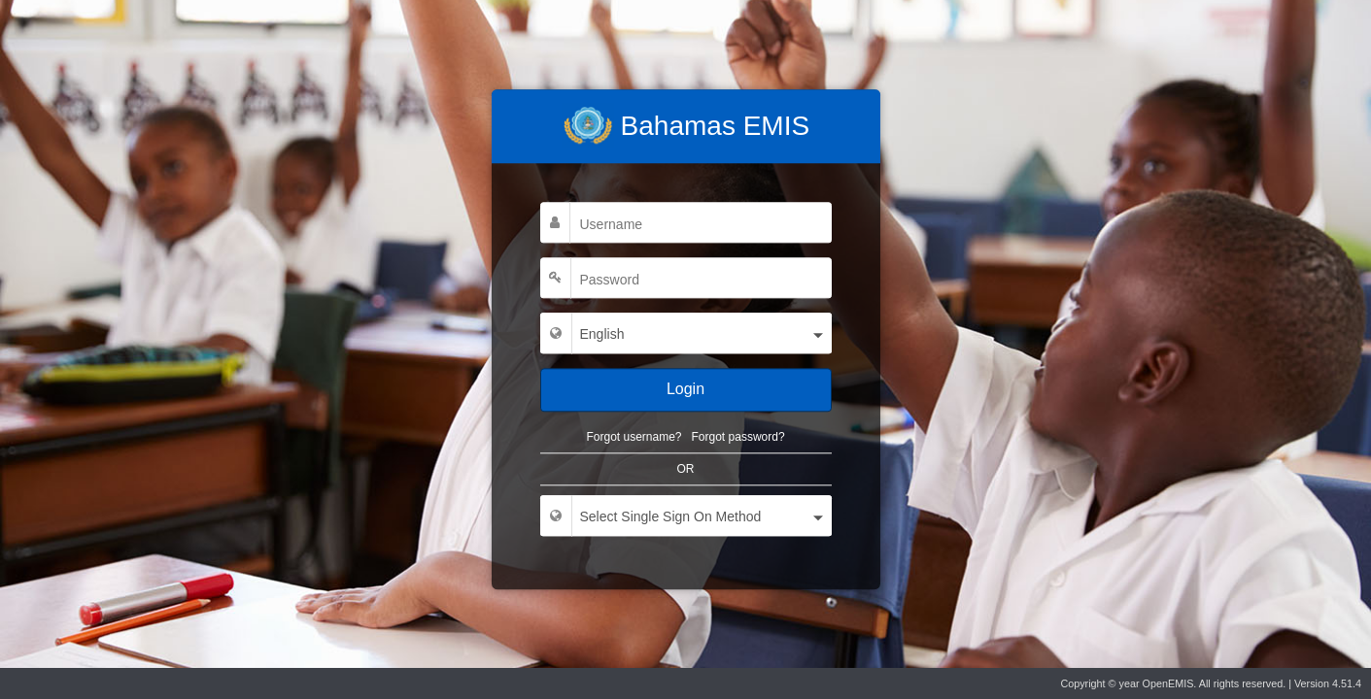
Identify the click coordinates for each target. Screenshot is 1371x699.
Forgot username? (633, 437)
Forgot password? (738, 437)
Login (685, 389)
